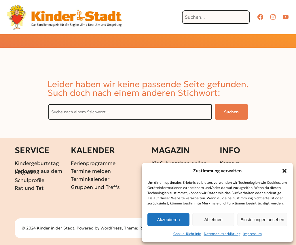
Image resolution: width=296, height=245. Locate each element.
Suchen (231, 111)
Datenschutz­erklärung (222, 233)
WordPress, (112, 228)
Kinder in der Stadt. (56, 228)
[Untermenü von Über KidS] (230, 41)
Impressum (252, 233)
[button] (284, 171)
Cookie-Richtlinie (187, 233)
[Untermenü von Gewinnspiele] (138, 41)
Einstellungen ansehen (262, 219)
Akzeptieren (168, 219)
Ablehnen (213, 219)
